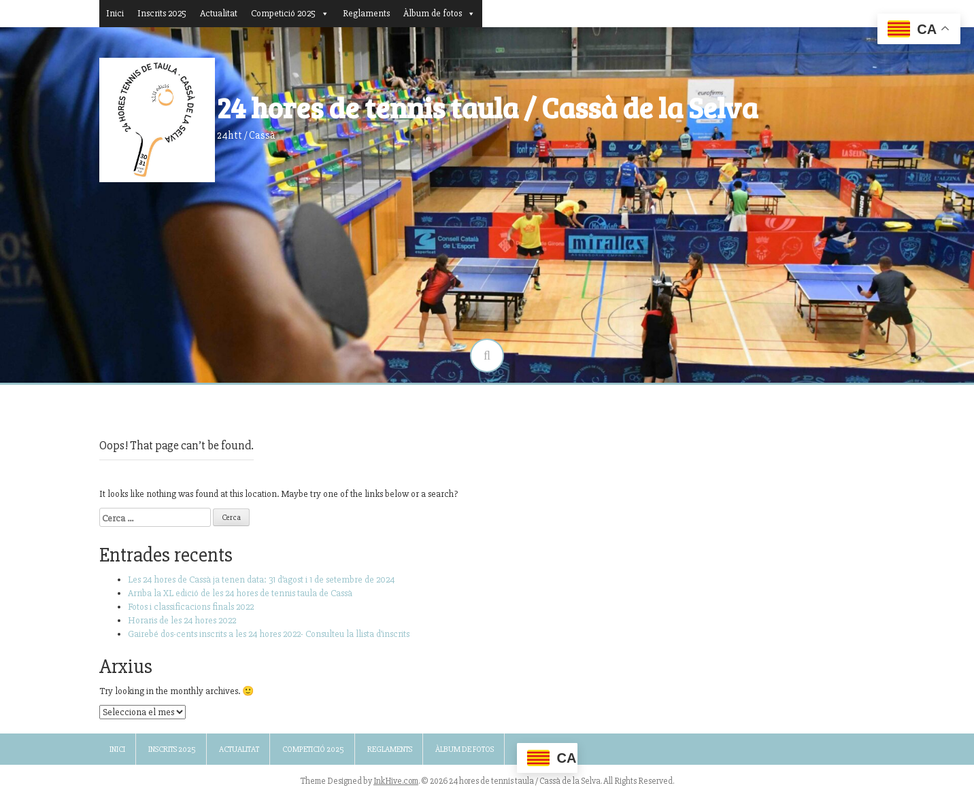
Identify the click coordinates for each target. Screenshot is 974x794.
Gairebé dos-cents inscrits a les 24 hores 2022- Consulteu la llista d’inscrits (268, 634)
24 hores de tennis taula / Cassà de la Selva (487, 107)
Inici (115, 13)
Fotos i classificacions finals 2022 (191, 606)
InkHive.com (395, 781)
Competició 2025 (290, 13)
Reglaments (366, 13)
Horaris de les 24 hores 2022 (182, 620)
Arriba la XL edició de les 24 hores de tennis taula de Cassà (240, 593)
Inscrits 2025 (161, 13)
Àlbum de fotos (439, 13)
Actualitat (218, 13)
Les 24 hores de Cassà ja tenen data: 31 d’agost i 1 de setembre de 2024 (261, 579)
